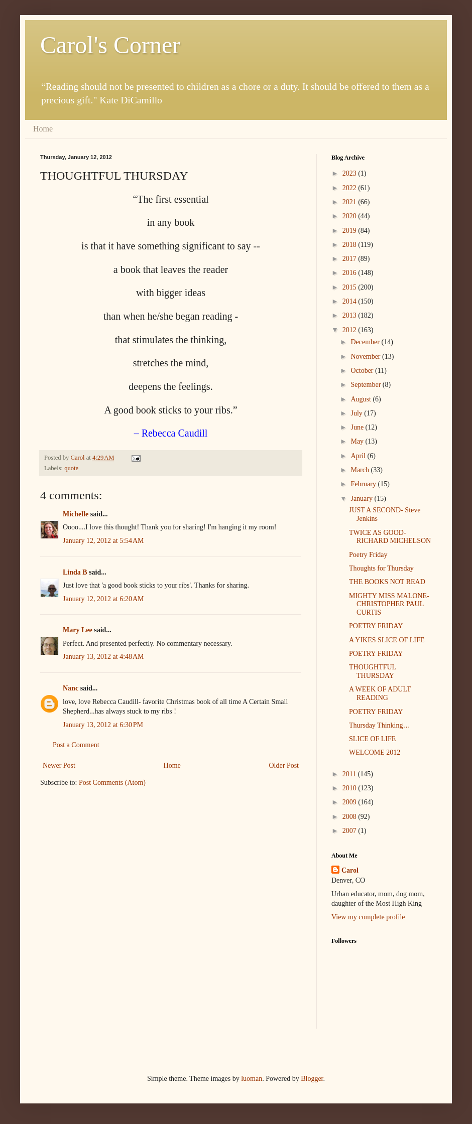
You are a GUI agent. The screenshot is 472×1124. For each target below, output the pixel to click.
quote (71, 468)
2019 (350, 230)
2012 (350, 330)
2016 (350, 272)
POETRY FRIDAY (376, 626)
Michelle (75, 514)
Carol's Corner (110, 45)
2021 (350, 202)
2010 (350, 788)
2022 (350, 188)
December (365, 342)
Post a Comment (76, 745)
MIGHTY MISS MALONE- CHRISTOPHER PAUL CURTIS (389, 604)
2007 (350, 830)
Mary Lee (77, 630)
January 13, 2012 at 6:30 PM (103, 725)
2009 (350, 802)
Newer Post (59, 765)
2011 (350, 774)
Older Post (284, 765)
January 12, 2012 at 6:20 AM (103, 599)
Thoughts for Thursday (381, 568)
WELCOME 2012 (374, 752)
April (358, 456)
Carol (350, 870)
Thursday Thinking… (379, 725)
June (357, 427)
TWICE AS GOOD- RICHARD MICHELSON (390, 537)
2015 (350, 287)
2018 (350, 244)
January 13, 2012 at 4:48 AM (103, 656)
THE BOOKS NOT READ (387, 582)
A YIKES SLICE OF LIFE (386, 640)
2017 (350, 258)
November (366, 356)
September (366, 384)
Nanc (70, 688)
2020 (350, 216)
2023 (350, 173)
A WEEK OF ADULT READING (380, 693)
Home (43, 128)
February (364, 484)
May (357, 441)
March (360, 470)
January (362, 498)
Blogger (312, 1078)
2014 (350, 301)
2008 (350, 816)
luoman (251, 1078)
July (357, 413)
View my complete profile (368, 917)
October (362, 370)
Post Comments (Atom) (112, 782)
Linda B (75, 572)
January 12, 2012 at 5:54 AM (103, 540)
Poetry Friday (368, 554)
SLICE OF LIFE (372, 739)
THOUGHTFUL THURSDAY (372, 671)
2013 (350, 315)
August (361, 399)
